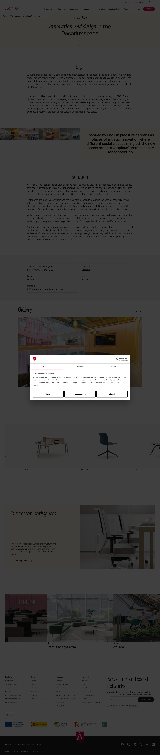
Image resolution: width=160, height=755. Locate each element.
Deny (48, 394)
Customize (80, 394)
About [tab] (113, 366)
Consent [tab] (46, 366)
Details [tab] (80, 366)
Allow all (112, 394)
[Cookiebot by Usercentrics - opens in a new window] (118, 359)
